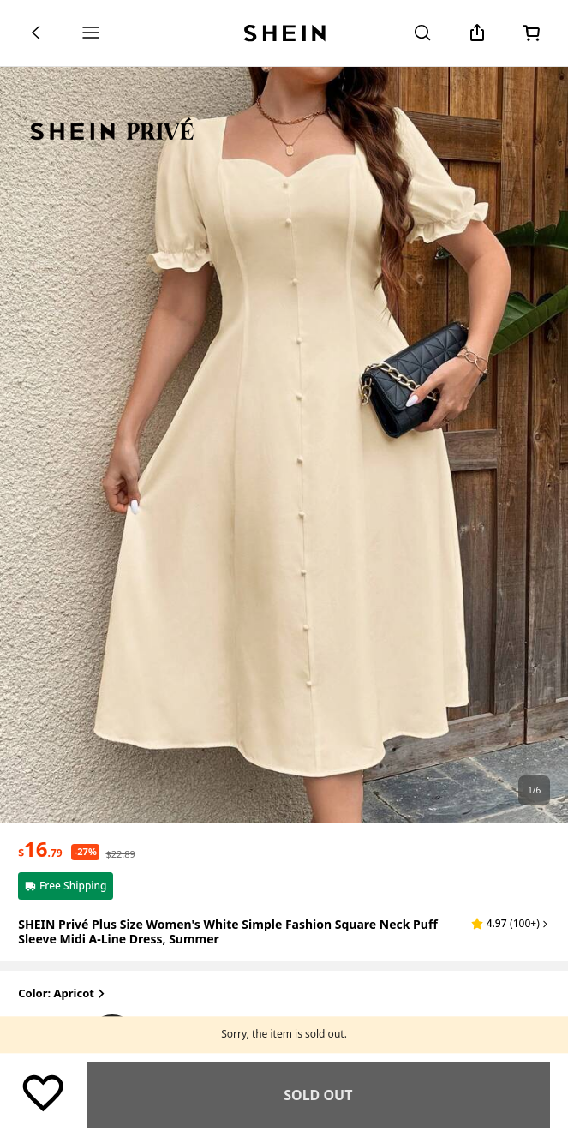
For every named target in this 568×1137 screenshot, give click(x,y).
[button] (510, 924)
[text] (40, 849)
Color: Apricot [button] (63, 994)
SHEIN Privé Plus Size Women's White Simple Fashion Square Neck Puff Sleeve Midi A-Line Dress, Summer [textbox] (228, 931)
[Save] (43, 1092)
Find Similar (318, 1095)
